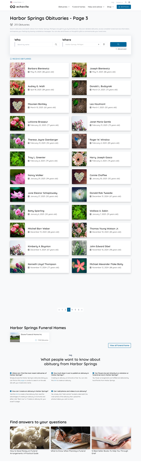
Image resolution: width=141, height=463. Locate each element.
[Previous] (59, 310)
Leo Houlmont (97, 104)
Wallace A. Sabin (99, 210)
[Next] (81, 310)
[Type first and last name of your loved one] (34, 44)
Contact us (119, 2)
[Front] (19, 6)
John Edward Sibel (100, 246)
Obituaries (64, 7)
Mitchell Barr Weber (39, 228)
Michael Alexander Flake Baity (106, 264)
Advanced (121, 49)
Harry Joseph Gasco (101, 157)
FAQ (112, 2)
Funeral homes (78, 7)
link (55, 380)
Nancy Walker (35, 175)
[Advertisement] (68, 290)
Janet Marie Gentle (100, 121)
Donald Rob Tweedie (101, 192)
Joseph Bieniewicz (100, 68)
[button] (17, 2)
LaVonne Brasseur (38, 121)
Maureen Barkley (37, 104)
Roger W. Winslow (100, 139)
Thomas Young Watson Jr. (104, 228)
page (22, 380)
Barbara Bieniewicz (38, 68)
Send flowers (124, 7)
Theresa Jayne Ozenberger (43, 139)
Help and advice (96, 7)
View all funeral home (119, 345)
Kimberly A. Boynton (39, 246)
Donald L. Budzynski (101, 86)
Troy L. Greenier (37, 157)
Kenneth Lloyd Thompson (42, 264)
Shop (110, 7)
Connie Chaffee (98, 175)
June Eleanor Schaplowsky (42, 192)
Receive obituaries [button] (20, 59)
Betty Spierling (36, 210)
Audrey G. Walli (36, 86)
